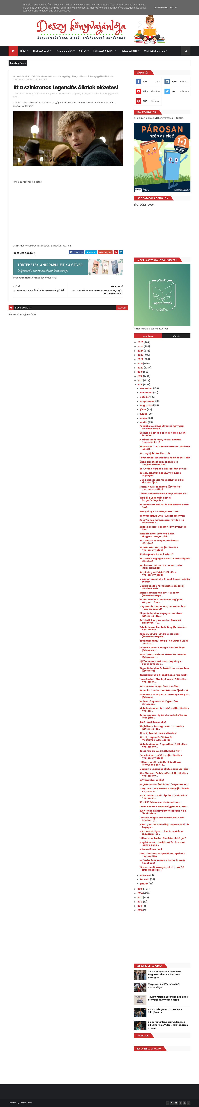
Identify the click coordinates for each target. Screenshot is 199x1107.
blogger (122, 307)
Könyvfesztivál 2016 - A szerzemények (162, 515)
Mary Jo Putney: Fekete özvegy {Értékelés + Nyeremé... (164, 790)
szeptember (147, 401)
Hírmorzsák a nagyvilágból (61, 76)
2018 (140, 376)
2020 (140, 367)
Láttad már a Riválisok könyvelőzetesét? (163, 493)
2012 (140, 901)
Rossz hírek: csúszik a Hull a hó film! (160, 751)
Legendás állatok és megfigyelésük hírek (92, 76)
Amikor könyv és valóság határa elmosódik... (158, 703)
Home (16, 76)
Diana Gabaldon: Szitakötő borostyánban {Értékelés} (164, 669)
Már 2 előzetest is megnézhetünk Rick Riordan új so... (161, 481)
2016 (140, 384)
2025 (140, 346)
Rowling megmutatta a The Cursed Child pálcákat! (163, 642)
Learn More (160, 7)
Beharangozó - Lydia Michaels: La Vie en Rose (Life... (163, 716)
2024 (140, 350)
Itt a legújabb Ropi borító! (154, 453)
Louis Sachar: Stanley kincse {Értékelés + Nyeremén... (163, 680)
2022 (140, 359)
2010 (140, 910)
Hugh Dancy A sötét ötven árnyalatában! (163, 784)
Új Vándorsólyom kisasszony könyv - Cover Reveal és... (161, 662)
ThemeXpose (26, 1102)
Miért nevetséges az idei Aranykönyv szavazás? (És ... (161, 832)
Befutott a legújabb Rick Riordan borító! (163, 468)
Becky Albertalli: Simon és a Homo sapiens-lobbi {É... (164, 448)
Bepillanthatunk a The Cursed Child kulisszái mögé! (160, 567)
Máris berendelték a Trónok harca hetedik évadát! (164, 580)
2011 (139, 905)
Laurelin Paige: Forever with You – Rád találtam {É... (161, 819)
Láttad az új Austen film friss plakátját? (162, 838)
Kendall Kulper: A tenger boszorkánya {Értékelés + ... (162, 649)
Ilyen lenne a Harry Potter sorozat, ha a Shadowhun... (162, 812)
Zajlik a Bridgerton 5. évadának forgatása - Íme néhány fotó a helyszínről (164, 974)
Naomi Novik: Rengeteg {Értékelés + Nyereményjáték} (160, 488)
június (144, 413)
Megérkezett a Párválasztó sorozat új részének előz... (161, 587)
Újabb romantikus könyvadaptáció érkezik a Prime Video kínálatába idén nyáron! (168, 1025)
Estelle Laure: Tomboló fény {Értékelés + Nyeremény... (163, 628)
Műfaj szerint (129, 50)
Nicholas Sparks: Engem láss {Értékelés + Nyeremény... (163, 745)
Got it (173, 7)
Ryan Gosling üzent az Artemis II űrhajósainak (165, 1011)
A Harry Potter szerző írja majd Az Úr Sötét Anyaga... (164, 826)
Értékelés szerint (103, 50)
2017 (140, 380)
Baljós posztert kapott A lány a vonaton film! (163, 528)
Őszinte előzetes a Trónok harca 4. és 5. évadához (162, 434)
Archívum (148, 336)
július (143, 409)
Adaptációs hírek (27, 76)
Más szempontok (154, 50)
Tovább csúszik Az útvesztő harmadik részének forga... (161, 427)
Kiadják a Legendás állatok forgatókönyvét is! (155, 499)
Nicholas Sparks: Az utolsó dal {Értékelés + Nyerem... (164, 709)
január (144, 883)
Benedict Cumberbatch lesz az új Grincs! (163, 690)
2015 (140, 889)
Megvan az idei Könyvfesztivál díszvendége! (164, 986)
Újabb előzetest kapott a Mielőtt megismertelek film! (158, 463)
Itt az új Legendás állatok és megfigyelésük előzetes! (155, 738)
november (146, 392)
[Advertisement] (162, 232)
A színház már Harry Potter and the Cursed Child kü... (160, 441)
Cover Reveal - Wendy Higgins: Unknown (163, 806)
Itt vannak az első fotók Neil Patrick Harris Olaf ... (164, 506)
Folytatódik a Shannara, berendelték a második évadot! (162, 608)
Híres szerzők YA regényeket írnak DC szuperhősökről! (161, 868)
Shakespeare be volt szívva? (156, 554)
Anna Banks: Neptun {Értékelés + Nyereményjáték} (158, 549)
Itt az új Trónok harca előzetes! (158, 733)
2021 (140, 363)
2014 (140, 893)
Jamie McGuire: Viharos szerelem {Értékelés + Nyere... (159, 635)
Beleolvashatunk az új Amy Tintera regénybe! (160, 474)
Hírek (23, 50)
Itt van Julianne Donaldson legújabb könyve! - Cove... (161, 601)
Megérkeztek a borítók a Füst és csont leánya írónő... (162, 844)
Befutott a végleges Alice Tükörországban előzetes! (164, 560)
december (146, 388)
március (145, 875)
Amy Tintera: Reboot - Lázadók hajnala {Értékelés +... (162, 656)
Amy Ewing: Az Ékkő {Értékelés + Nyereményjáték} (157, 573)
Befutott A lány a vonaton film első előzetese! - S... (160, 621)
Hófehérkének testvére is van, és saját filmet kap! (162, 862)
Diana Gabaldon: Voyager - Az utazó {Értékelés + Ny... (161, 614)
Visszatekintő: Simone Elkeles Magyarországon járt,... (156, 535)
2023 (140, 355)
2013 (140, 897)
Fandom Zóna (64, 50)
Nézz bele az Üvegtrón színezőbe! (159, 686)
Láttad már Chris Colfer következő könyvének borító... (160, 763)
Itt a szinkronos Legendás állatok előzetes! (159, 542)
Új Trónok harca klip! (151, 780)
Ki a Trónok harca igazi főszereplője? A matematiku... (162, 855)
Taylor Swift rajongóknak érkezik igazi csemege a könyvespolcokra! (168, 998)
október (145, 396)
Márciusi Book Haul (150, 849)
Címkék (176, 336)
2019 (140, 371)
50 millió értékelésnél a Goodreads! (160, 802)
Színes (83, 50)
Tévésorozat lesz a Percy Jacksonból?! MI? (164, 457)
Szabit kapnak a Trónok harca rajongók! (163, 675)
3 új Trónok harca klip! (152, 722)
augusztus (146, 405)
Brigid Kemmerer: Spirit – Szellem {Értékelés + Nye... (159, 594)
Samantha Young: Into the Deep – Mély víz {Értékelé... (164, 696)
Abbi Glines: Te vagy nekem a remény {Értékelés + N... (161, 727)
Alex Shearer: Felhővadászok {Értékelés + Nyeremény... (163, 774)
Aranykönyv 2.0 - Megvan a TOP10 (159, 511)
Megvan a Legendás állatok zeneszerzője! (164, 769)
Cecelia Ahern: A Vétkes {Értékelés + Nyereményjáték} (160, 756)
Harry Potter (42, 76)
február (145, 879)
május (144, 418)
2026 (140, 342)
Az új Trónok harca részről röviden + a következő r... (161, 521)
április (144, 422)
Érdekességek (41, 50)
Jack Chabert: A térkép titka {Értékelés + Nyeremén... (163, 797)
